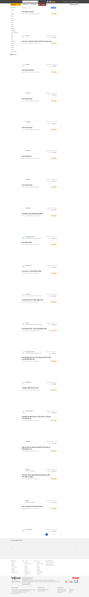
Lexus (12, 39)
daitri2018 (27, 35)
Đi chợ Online (27, 573)
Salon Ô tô (42, 4)
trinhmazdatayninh (29, 410)
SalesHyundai (28, 441)
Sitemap (12, 568)
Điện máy (26, 570)
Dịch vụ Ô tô (33, 4)
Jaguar (12, 45)
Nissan (12, 22)
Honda (12, 16)
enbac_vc (43, 591)
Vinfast (12, 49)
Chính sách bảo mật (14, 572)
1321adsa (27, 322)
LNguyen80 (27, 294)
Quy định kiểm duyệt (49, 564)
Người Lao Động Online (61, 591)
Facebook (13, 569)
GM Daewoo (13, 30)
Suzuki (12, 26)
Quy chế (12, 564)
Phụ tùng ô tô (25, 4)
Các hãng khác (14, 51)
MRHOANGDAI (28, 382)
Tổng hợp (26, 574)
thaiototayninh (28, 265)
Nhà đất (26, 566)
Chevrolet (13, 20)
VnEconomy (59, 592)
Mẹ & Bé (26, 567)
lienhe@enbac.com (45, 589)
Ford (12, 18)
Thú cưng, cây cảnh (28, 563)
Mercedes (13, 41)
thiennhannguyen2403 (29, 236)
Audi (12, 34)
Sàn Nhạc (71, 591)
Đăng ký (76, 1)
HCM (35, 560)
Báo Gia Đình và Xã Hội (61, 589)
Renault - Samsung (14, 32)
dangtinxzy (27, 64)
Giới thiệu (13, 562)
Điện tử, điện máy (28, 571)
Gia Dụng (26, 569)
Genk (70, 592)
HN (23, 560)
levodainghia (27, 93)
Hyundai (12, 14)
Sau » (55, 534)
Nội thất (26, 562)
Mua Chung (71, 589)
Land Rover (13, 43)
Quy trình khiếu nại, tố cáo (50, 565)
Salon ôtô (14, 54)
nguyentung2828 (28, 529)
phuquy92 (27, 469)
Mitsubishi (13, 28)
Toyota (12, 9)
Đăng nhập (72, 1)
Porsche (12, 47)
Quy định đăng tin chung (50, 562)
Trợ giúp (12, 565)
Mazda (12, 24)
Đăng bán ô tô (74, 4)
